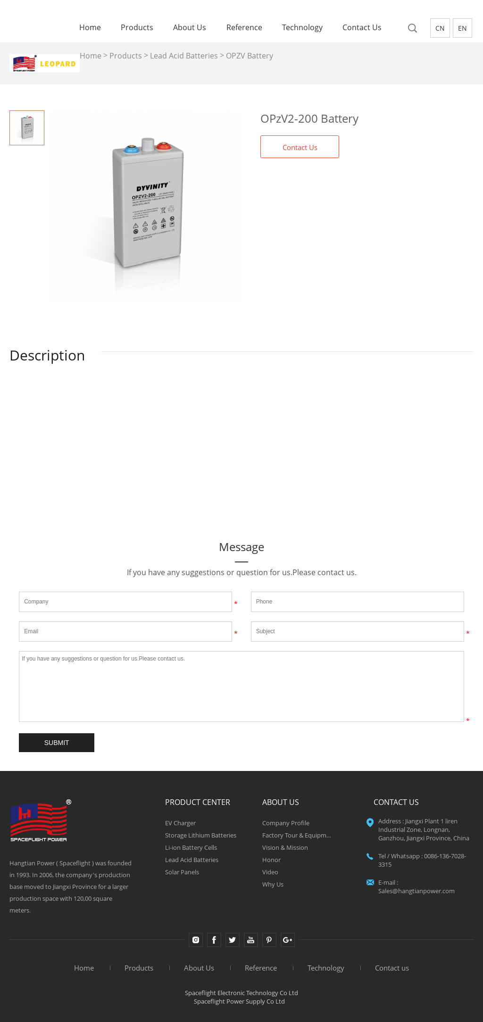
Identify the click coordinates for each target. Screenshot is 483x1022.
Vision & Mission (285, 847)
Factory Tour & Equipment (298, 835)
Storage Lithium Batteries (200, 835)
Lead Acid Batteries (184, 55)
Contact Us (300, 147)
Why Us (272, 884)
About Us (189, 28)
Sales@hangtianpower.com (416, 891)
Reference (244, 28)
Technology (302, 28)
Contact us (362, 28)
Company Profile (285, 823)
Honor (271, 859)
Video (270, 872)
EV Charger (180, 823)
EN (462, 28)
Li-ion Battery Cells (191, 847)
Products (137, 28)
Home (90, 28)
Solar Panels (182, 872)
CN (440, 28)
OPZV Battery (249, 55)
